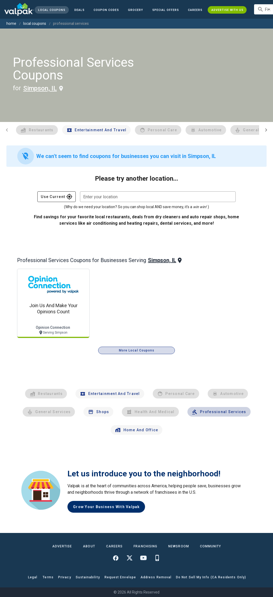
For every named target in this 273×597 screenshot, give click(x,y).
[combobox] (158, 196)
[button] (165, 10)
